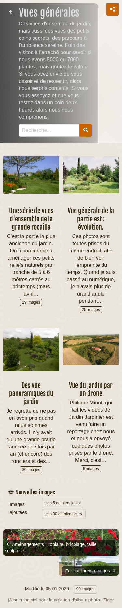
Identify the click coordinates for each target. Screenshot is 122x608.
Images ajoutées (18, 508)
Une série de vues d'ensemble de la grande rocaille (31, 219)
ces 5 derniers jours (63, 503)
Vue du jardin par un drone (91, 389)
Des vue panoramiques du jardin (31, 393)
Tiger (108, 599)
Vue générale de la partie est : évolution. (91, 219)
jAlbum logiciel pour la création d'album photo (54, 599)
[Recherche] (49, 130)
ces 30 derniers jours (64, 514)
